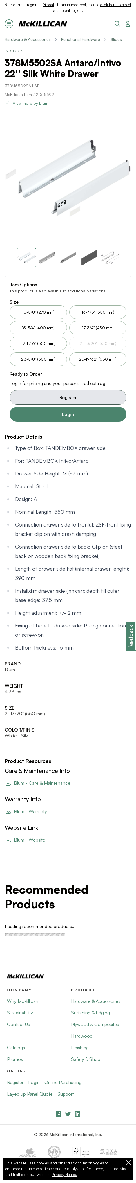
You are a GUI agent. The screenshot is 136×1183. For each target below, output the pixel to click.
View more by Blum (26, 103)
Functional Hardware (80, 39)
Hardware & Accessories (28, 39)
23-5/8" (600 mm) (38, 359)
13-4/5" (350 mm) (97, 312)
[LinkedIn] (77, 1113)
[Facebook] (58, 1113)
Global (48, 4)
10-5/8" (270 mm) (38, 312)
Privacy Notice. (64, 1174)
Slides (116, 39)
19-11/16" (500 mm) (38, 343)
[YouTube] (68, 1113)
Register (68, 397)
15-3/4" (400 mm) (38, 327)
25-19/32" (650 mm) (98, 359)
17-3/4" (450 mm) (98, 327)
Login (68, 414)
